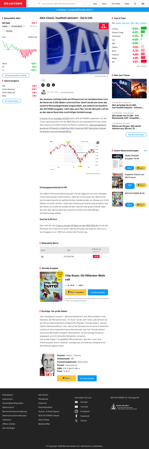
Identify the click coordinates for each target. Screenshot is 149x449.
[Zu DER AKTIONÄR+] (115, 3)
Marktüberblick (45, 407)
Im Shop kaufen (98, 292)
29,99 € (130, 186)
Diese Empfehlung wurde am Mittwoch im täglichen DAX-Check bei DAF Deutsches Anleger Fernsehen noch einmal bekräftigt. (73, 128)
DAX (43, 80)
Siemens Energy (117, 32)
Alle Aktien (43, 394)
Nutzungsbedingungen (12, 403)
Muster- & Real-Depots (48, 411)
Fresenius (115, 54)
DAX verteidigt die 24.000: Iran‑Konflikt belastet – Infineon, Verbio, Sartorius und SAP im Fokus (128, 106)
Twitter (81, 420)
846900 (6, 26)
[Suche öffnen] (39, 3)
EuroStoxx (143, 23)
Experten (42, 403)
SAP (113, 62)
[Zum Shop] (95, 3)
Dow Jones (126, 23)
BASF (113, 43)
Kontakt (81, 402)
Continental (116, 36)
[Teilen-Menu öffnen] (43, 85)
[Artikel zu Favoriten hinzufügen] (53, 84)
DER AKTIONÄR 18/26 (135, 193)
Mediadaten (7, 394)
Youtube (81, 406)
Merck (114, 51)
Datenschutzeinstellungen (14, 415)
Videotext (7, 419)
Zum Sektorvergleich (11, 101)
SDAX (137, 23)
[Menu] (142, 3)
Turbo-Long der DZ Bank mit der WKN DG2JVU (77, 225)
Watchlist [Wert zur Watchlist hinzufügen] (9, 31)
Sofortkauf (76, 292)
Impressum (7, 399)
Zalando (114, 47)
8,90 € (129, 205)
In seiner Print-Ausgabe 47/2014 (55, 118)
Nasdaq (118, 23)
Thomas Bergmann (67, 92)
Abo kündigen (8, 428)
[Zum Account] (104, 3)
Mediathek (43, 399)
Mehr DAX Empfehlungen (136, 134)
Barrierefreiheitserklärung (14, 411)
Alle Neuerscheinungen (143, 150)
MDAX (132, 23)
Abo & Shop (43, 419)
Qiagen (114, 58)
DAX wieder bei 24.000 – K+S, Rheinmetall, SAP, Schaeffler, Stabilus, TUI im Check (126, 116)
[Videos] (127, 3)
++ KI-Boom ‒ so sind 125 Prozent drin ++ (74, 9)
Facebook (82, 416)
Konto (76, 301)
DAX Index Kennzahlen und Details (16, 75)
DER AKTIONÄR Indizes (48, 415)
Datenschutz (8, 407)
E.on (113, 40)
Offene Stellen (8, 423)
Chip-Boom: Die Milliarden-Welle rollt (85, 277)
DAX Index (6, 23)
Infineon (115, 29)
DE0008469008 (17, 26)
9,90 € (129, 168)
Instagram (82, 411)
